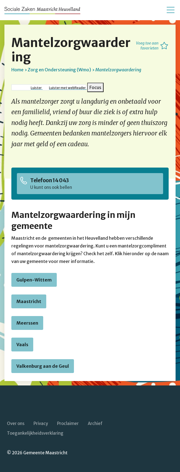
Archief (95, 423)
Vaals (22, 344)
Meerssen (27, 323)
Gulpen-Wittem (34, 280)
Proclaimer (68, 423)
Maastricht (28, 301)
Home (17, 69)
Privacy (41, 423)
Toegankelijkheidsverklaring (35, 433)
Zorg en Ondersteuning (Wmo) (59, 69)
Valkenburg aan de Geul (42, 366)
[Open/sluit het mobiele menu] (170, 10)
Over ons (15, 423)
